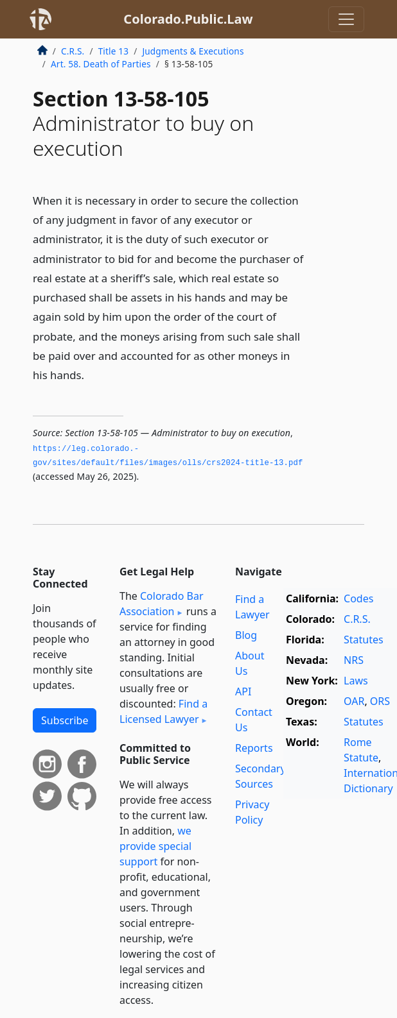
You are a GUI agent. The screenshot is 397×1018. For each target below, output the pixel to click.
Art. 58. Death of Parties (101, 64)
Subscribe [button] (64, 720)
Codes (358, 598)
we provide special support (155, 846)
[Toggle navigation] (346, 19)
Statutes (364, 639)
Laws (356, 681)
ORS (380, 701)
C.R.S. (72, 51)
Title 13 (113, 51)
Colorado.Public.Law (187, 19)
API (243, 691)
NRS (354, 660)
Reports (254, 748)
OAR (354, 701)
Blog (246, 635)
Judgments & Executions (192, 51)
